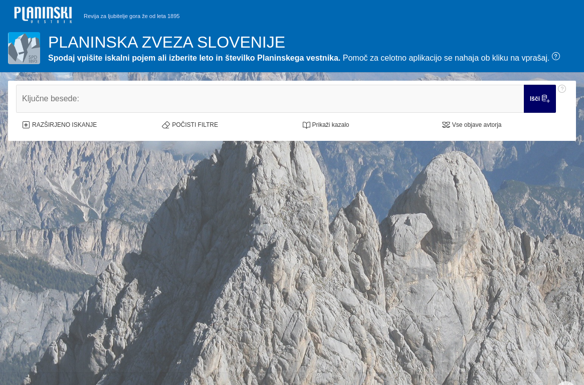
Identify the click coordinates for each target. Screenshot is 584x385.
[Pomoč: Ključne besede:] (562, 99)
